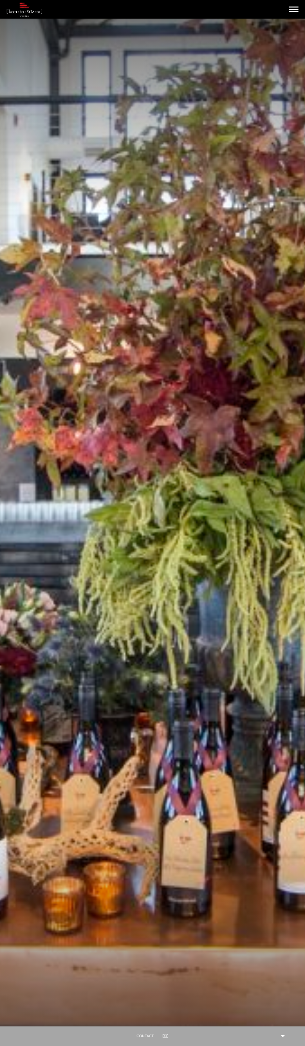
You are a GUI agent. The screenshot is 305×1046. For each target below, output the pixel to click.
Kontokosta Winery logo (24, 10)
